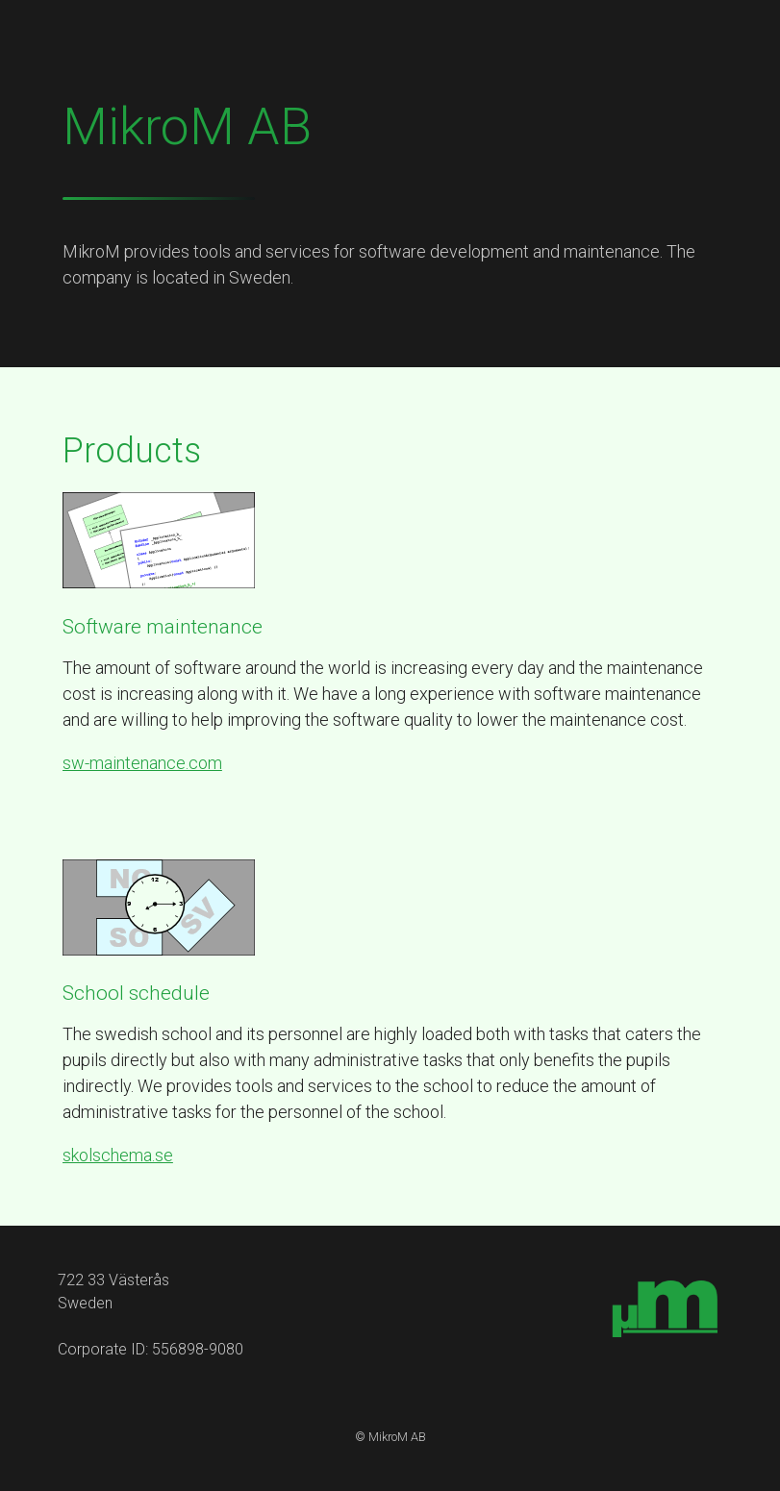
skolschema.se (118, 1155)
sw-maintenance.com (142, 763)
